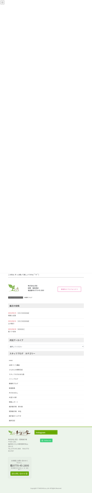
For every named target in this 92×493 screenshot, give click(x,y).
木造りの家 (13, 397)
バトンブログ (13, 379)
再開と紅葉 (12, 315)
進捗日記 (12, 420)
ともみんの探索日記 (16, 370)
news (11, 360)
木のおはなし (21, 329)
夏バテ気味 (12, 331)
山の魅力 (11, 323)
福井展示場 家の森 (16, 406)
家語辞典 (12, 388)
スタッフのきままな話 (23, 313)
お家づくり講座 (14, 365)
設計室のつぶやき (15, 416)
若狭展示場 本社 (15, 411)
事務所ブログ (28, 297)
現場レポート (13, 402)
